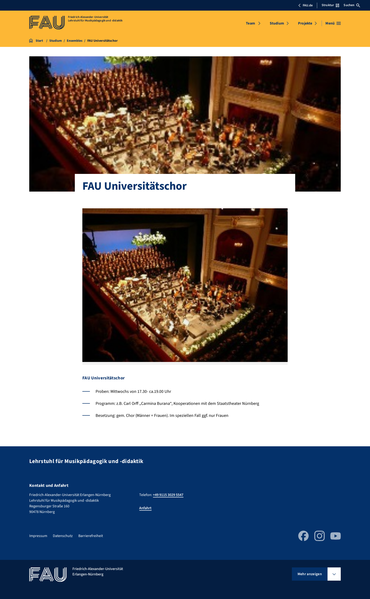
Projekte (305, 23)
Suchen (352, 5)
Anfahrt (145, 508)
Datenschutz (63, 535)
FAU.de (305, 5)
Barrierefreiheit (90, 535)
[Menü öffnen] (333, 23)
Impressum (38, 535)
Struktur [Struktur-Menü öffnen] (330, 5)
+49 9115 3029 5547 (168, 494)
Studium (277, 23)
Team (250, 23)
